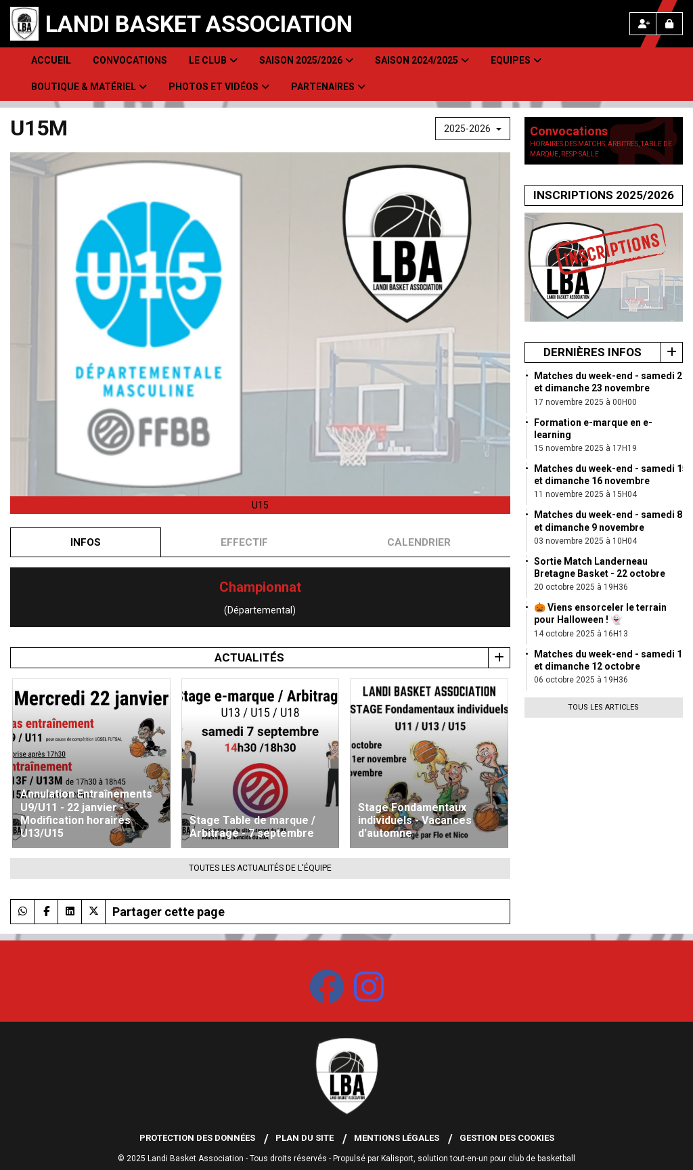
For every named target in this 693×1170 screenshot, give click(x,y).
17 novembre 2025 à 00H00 (585, 402)
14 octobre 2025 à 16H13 (581, 633)
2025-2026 (472, 128)
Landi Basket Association (199, 23)
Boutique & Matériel (89, 86)
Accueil (51, 60)
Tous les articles (603, 707)
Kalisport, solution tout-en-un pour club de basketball (478, 1158)
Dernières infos (592, 352)
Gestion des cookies (507, 1138)
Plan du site (304, 1138)
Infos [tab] (85, 542)
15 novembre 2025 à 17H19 (585, 448)
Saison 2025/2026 (306, 60)
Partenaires (328, 86)
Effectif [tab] (244, 542)
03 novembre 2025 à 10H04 (585, 541)
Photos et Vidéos (219, 86)
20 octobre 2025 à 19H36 (581, 587)
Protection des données (197, 1138)
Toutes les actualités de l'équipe (260, 868)
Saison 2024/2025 (422, 60)
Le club (213, 60)
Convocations (130, 60)
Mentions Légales (396, 1138)
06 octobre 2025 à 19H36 (581, 680)
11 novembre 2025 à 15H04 (585, 494)
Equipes (516, 60)
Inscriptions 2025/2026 (603, 195)
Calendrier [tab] (419, 542)
